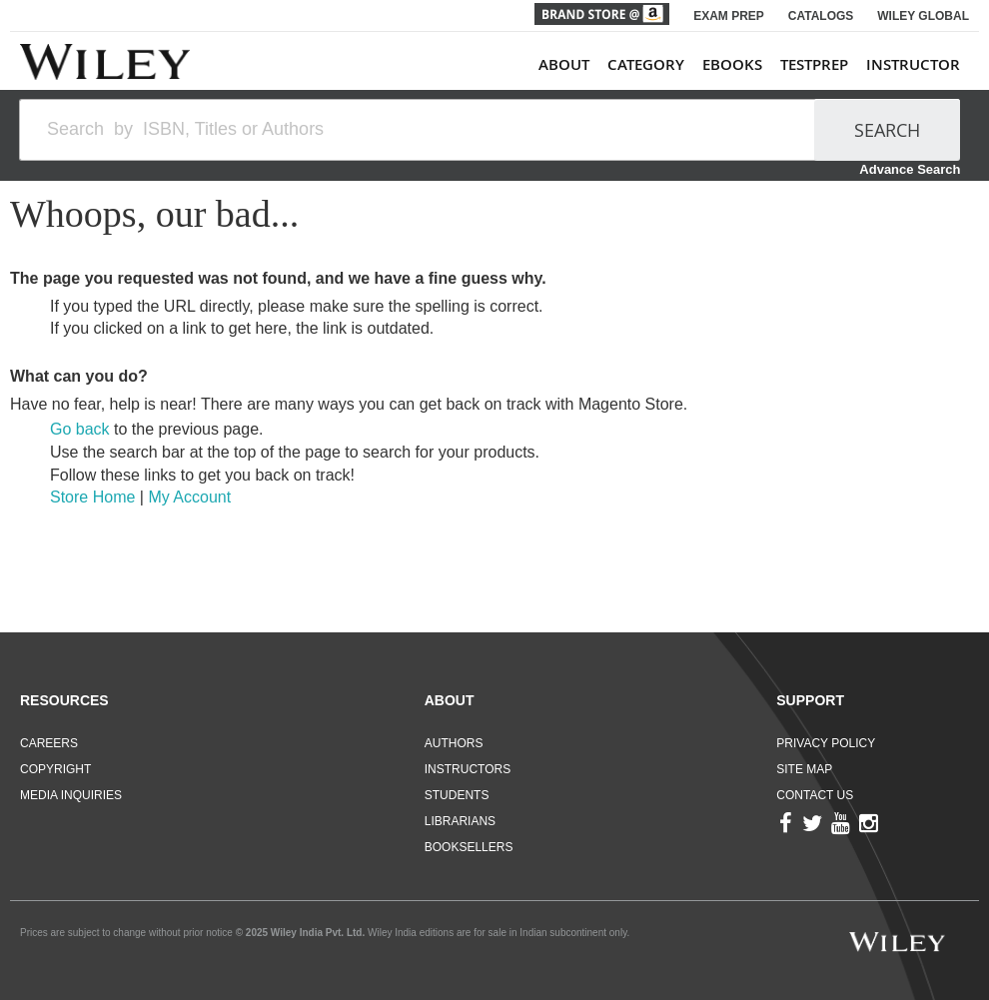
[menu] (749, 64)
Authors (454, 743)
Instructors (467, 769)
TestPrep (814, 64)
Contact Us (814, 795)
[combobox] (426, 130)
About (563, 64)
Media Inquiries (71, 795)
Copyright (55, 769)
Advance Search (909, 169)
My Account (189, 497)
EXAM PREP (728, 16)
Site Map (804, 769)
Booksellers (469, 847)
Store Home (92, 497)
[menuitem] (749, 64)
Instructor (913, 64)
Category (645, 64)
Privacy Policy (825, 743)
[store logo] (105, 62)
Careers (49, 743)
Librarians (460, 821)
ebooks (732, 64)
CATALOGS (821, 16)
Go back (80, 429)
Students (457, 795)
